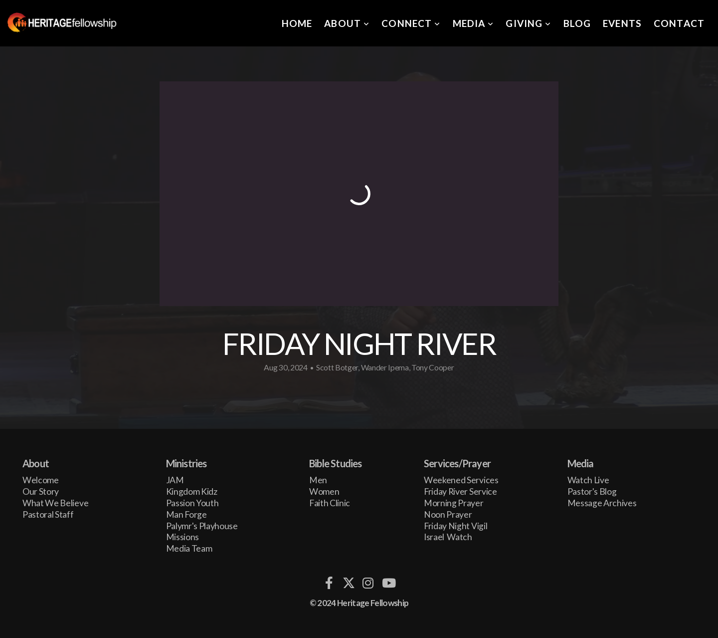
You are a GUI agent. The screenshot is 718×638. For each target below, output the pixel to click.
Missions (182, 537)
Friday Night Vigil (456, 526)
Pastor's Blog (592, 491)
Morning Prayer (454, 503)
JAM (175, 480)
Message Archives (602, 503)
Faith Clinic (329, 503)
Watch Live (588, 480)
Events (622, 23)
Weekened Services (461, 480)
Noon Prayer (448, 514)
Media (473, 23)
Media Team (189, 548)
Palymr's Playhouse (202, 526)
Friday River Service (460, 491)
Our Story (40, 491)
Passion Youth (192, 503)
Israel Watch (448, 537)
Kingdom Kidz (191, 491)
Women (324, 491)
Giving (528, 23)
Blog (577, 23)
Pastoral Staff (48, 514)
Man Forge (186, 514)
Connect (410, 23)
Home (297, 23)
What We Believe (55, 503)
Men (318, 480)
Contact (679, 23)
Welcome (40, 480)
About (346, 23)
